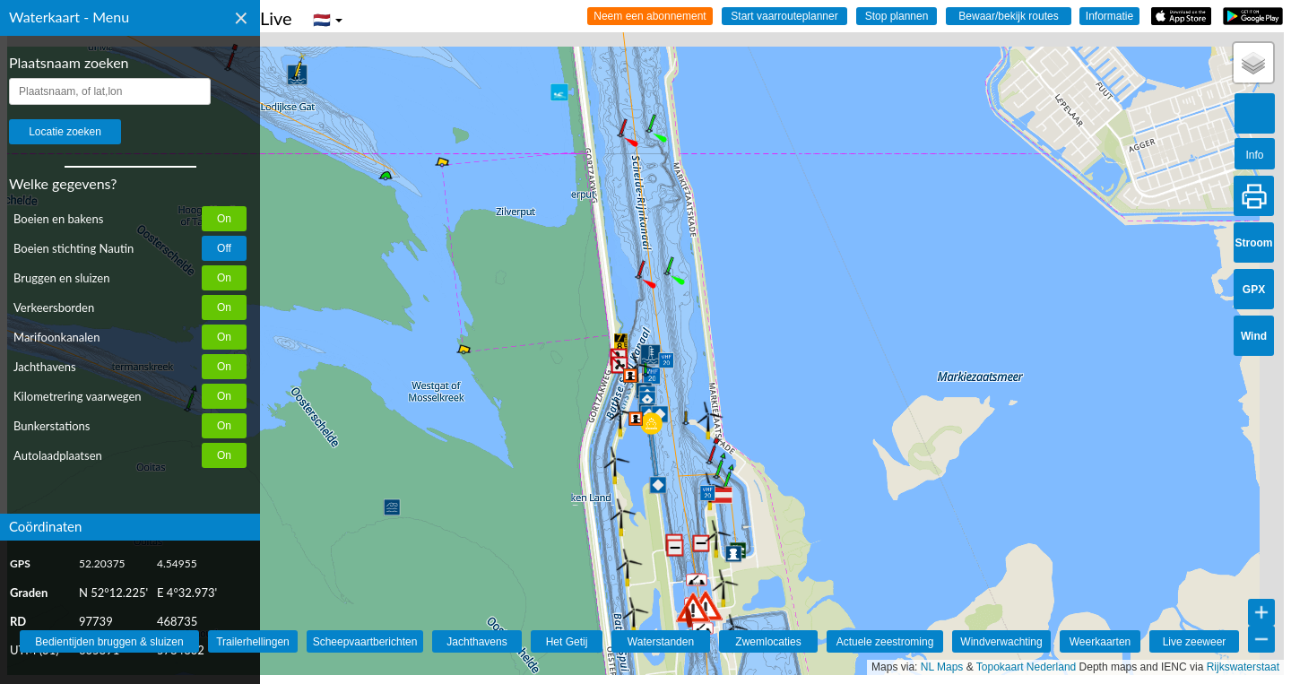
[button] (295, 78)
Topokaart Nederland (1026, 667)
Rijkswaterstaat (1243, 667)
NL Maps (942, 667)
